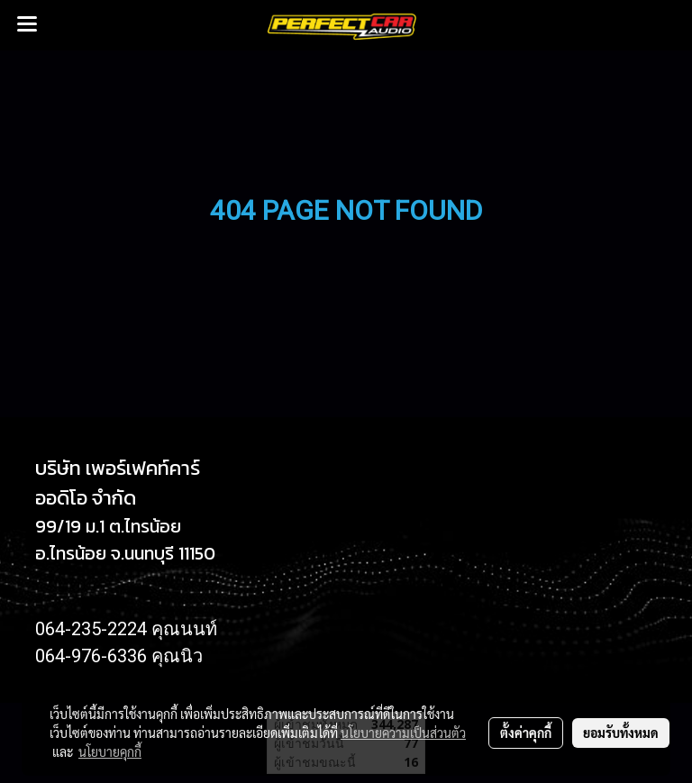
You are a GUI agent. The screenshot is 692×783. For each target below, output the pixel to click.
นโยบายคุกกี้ (109, 751)
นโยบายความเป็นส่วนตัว (403, 732)
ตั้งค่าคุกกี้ (525, 732)
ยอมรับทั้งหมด (621, 732)
